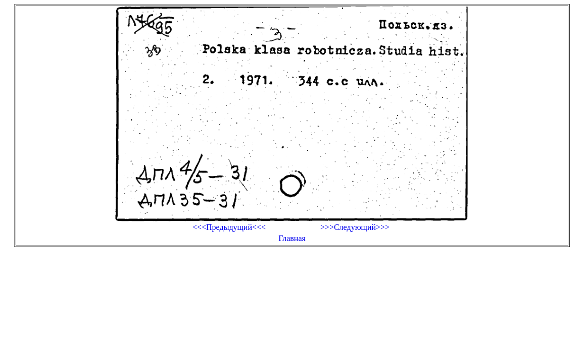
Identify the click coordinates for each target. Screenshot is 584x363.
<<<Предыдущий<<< (229, 227)
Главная (292, 238)
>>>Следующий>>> (355, 227)
